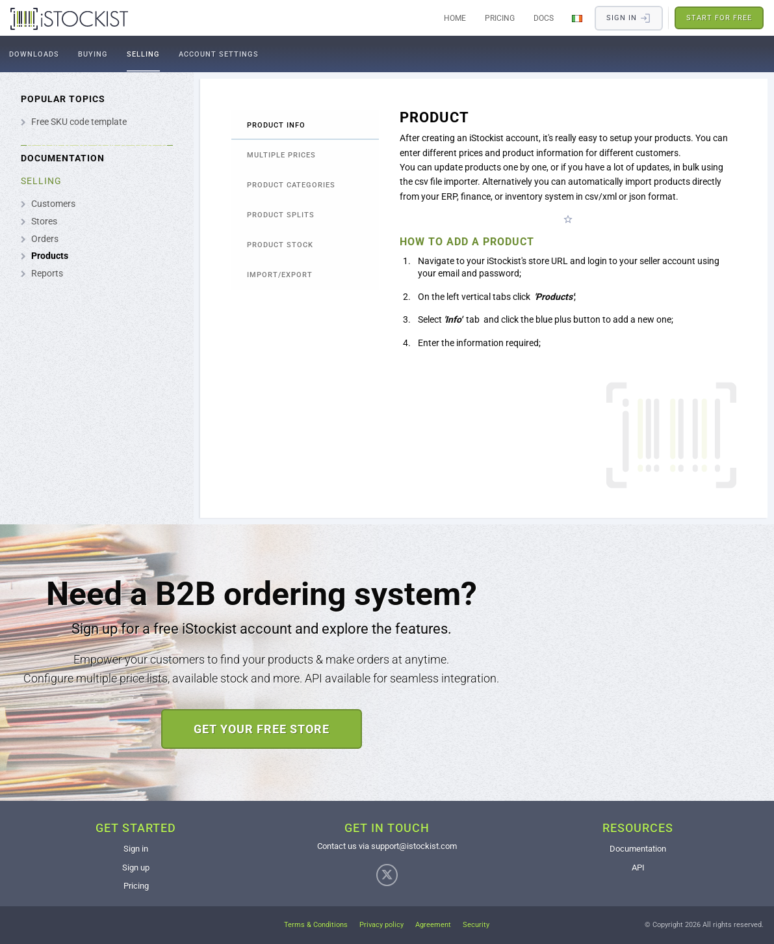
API (638, 867)
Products (49, 255)
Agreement (433, 925)
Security (476, 925)
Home (455, 18)
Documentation (638, 849)
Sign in (135, 849)
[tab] (305, 125)
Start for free (719, 18)
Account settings (219, 54)
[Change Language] (577, 18)
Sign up (135, 867)
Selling (143, 54)
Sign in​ (628, 18)
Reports (47, 273)
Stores (44, 221)
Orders (44, 239)
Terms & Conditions (316, 925)
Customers (53, 203)
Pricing (500, 18)
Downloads (34, 54)
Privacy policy (381, 925)
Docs (544, 18)
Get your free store (261, 729)
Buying (93, 54)
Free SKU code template (79, 121)
